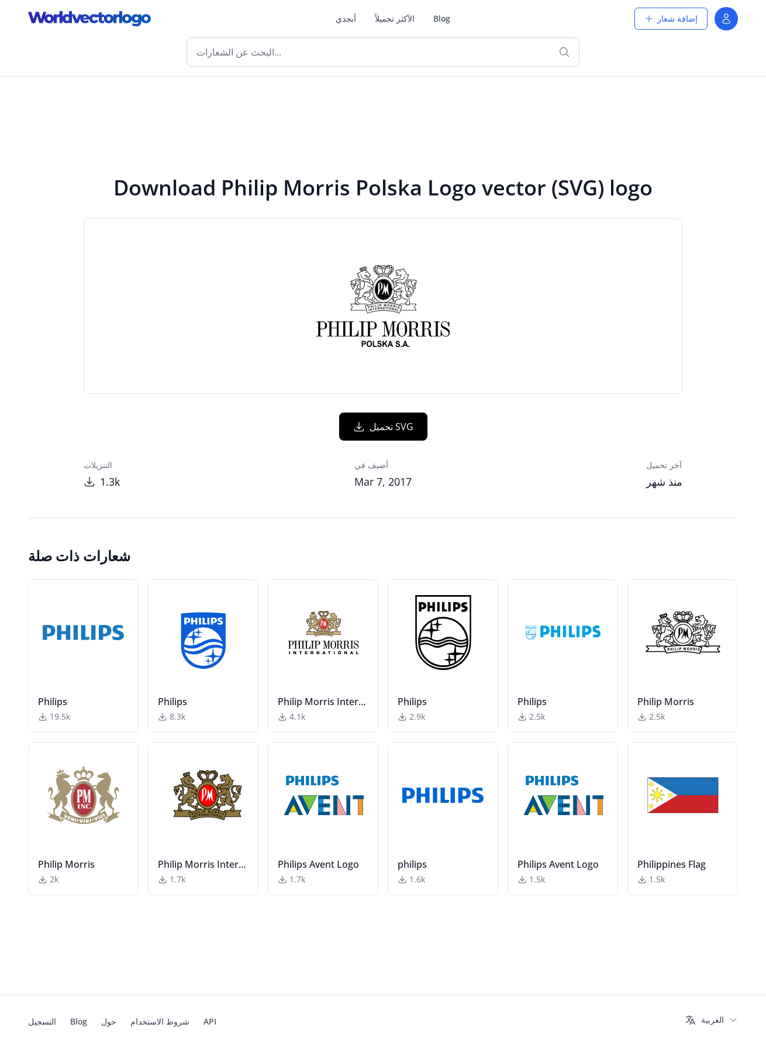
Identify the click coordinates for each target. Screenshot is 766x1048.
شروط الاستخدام (159, 1021)
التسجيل (42, 1021)
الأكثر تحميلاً (395, 18)
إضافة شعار (671, 18)
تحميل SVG (383, 426)
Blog (441, 18)
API (209, 1021)
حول (108, 1021)
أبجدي (346, 18)
